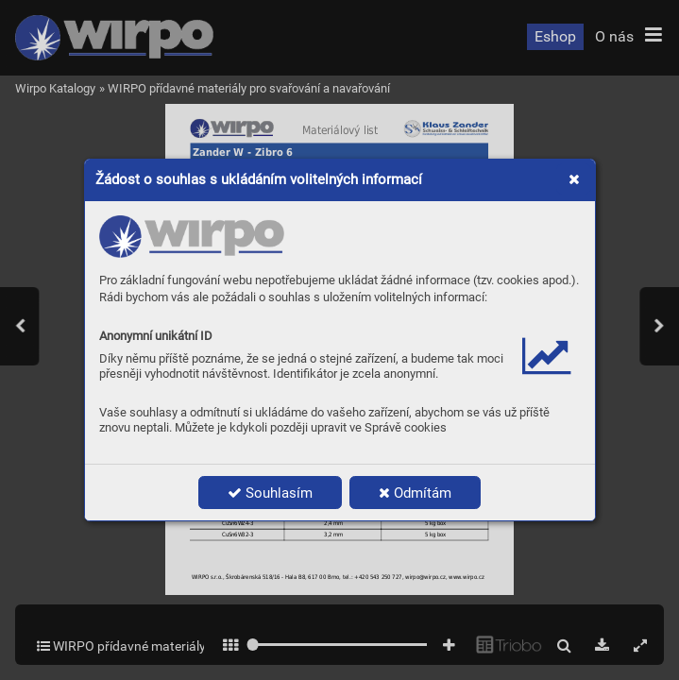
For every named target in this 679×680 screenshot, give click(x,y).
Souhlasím (270, 493)
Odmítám (415, 493)
